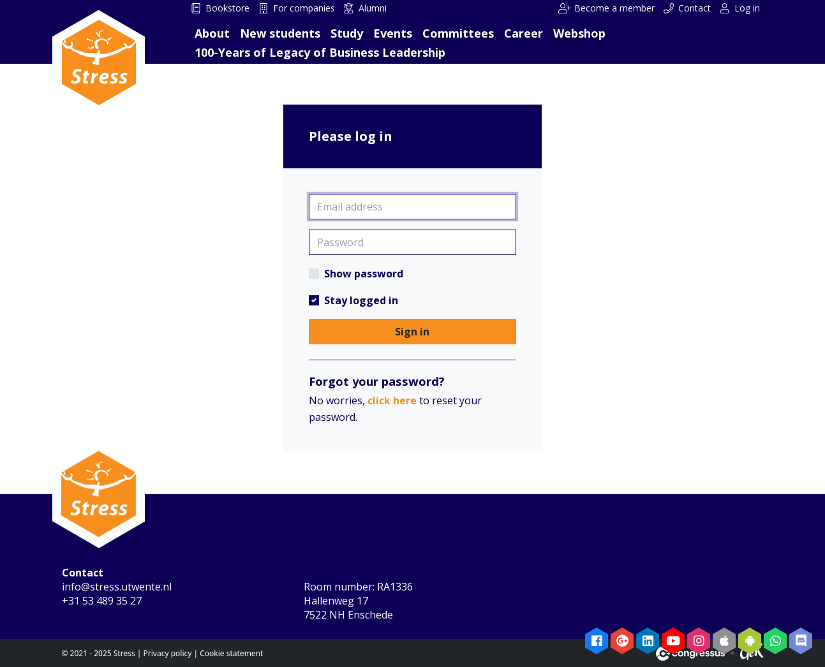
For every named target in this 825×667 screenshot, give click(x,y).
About (212, 33)
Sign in (412, 332)
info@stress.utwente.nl (117, 587)
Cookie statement (231, 653)
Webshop (579, 33)
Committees (458, 33)
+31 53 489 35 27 (102, 601)
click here (392, 400)
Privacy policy (168, 653)
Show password (363, 274)
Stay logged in (361, 300)
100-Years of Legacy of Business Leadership (320, 52)
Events (392, 33)
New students (280, 33)
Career (523, 33)
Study (347, 33)
